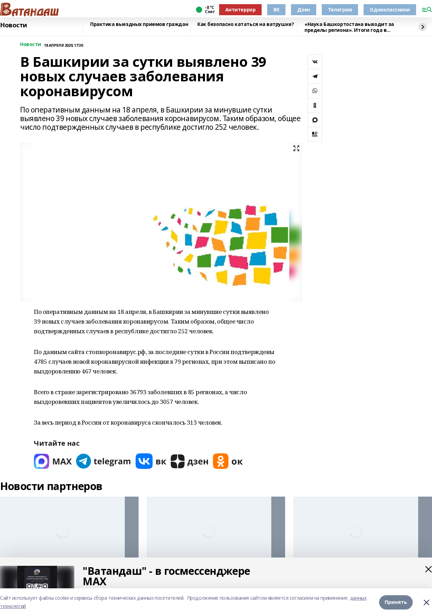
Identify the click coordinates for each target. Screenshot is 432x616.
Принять (396, 602)
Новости (13, 25)
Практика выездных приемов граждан (139, 24)
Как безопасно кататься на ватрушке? (245, 24)
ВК (276, 9)
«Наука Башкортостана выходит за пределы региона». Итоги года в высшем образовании (349, 27)
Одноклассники (390, 9)
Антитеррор (240, 9)
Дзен (303, 9)
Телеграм (340, 9)
